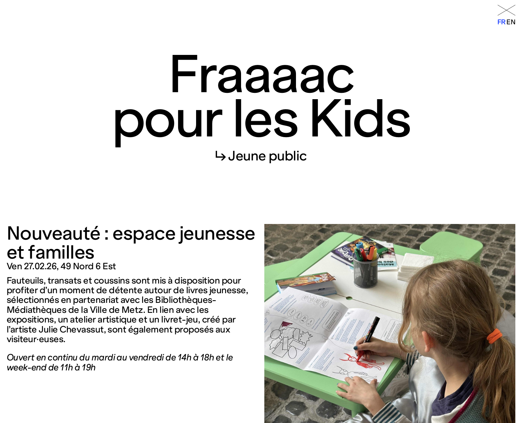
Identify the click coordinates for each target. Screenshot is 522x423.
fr (501, 22)
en (510, 22)
